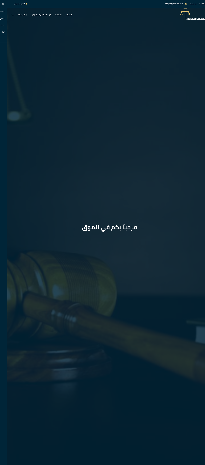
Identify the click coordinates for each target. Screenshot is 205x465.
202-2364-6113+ (190, 3)
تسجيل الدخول (12, 3)
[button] (5, 14)
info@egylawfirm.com (166, 3)
